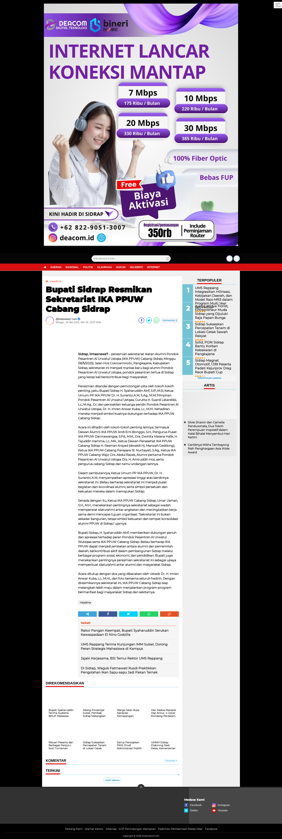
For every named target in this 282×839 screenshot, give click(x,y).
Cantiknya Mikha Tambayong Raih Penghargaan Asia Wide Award (208, 448)
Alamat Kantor (94, 829)
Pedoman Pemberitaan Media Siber (180, 829)
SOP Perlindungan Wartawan (137, 829)
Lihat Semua (112, 780)
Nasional (72, 267)
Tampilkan (171, 760)
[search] (131, 258)
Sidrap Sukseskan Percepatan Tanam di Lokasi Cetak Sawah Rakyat (214, 327)
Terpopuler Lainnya (209, 378)
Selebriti (136, 267)
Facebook (211, 829)
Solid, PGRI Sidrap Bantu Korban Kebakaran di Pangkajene (212, 346)
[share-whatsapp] (156, 320)
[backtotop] (141, 787)
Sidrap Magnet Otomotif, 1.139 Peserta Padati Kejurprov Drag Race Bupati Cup (212, 366)
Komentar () (170, 320)
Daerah (56, 267)
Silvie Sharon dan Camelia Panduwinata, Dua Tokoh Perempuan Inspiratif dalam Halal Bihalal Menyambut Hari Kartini (209, 430)
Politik (88, 267)
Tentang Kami (74, 829)
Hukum (121, 267)
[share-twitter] (149, 320)
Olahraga (104, 267)
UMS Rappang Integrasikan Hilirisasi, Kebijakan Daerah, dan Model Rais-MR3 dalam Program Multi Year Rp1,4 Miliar (212, 297)
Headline (55, 281)
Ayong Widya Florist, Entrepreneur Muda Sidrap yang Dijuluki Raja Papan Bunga (214, 311)
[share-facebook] (141, 320)
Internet (153, 267)
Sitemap (111, 829)
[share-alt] (87, 614)
